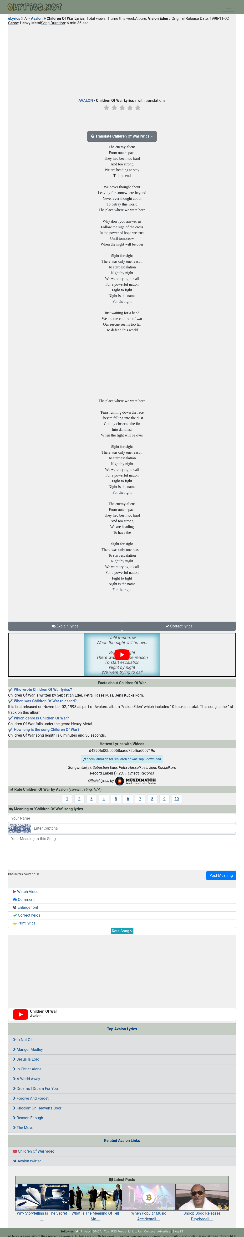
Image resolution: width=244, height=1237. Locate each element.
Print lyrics (24, 923)
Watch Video (26, 891)
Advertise (163, 1231)
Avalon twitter (27, 1161)
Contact (149, 1231)
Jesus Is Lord (26, 1059)
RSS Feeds (118, 1231)
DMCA (97, 1231)
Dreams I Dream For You (35, 1088)
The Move (23, 1127)
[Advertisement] (122, 60)
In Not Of (22, 1039)
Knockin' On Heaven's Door (37, 1108)
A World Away (26, 1079)
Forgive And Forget (31, 1098)
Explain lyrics (65, 626)
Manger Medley (28, 1049)
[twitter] (76, 1231)
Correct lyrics (179, 626)
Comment (24, 899)
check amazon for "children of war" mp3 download (122, 759)
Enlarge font (25, 907)
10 (177, 798)
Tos (106, 1231)
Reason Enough (28, 1118)
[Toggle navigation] (228, 7)
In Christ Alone (27, 1069)
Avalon (37, 18)
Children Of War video (33, 1151)
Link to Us (135, 1231)
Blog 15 (178, 1231)
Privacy (86, 1231)
